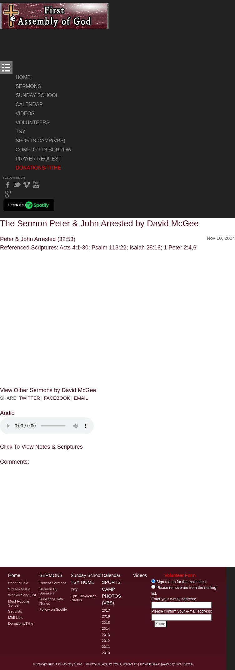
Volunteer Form (180, 575)
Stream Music (19, 589)
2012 (106, 641)
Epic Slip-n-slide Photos (84, 598)
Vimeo (26, 185)
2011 (106, 646)
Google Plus (7, 194)
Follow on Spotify (53, 609)
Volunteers (32, 122)
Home (23, 77)
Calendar (29, 104)
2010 (106, 653)
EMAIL (81, 398)
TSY (20, 131)
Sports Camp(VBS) (40, 140)
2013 (106, 635)
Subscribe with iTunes (51, 601)
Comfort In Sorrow (44, 149)
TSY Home (82, 582)
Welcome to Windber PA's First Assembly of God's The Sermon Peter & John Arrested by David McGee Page (54, 16)
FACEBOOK (57, 398)
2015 (106, 622)
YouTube (36, 185)
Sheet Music (18, 583)
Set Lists (15, 611)
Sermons (28, 86)
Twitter (17, 185)
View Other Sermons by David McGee (48, 390)
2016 (106, 616)
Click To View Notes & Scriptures (41, 446)
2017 (106, 610)
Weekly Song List (22, 595)
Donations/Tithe (38, 167)
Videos (25, 113)
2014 (106, 628)
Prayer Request (38, 158)
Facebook (7, 185)
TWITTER (29, 398)
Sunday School (37, 95)
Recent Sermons (52, 583)
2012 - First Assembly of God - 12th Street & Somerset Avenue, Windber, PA (93, 664)
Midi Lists (15, 617)
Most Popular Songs (18, 603)
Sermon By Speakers (48, 591)
